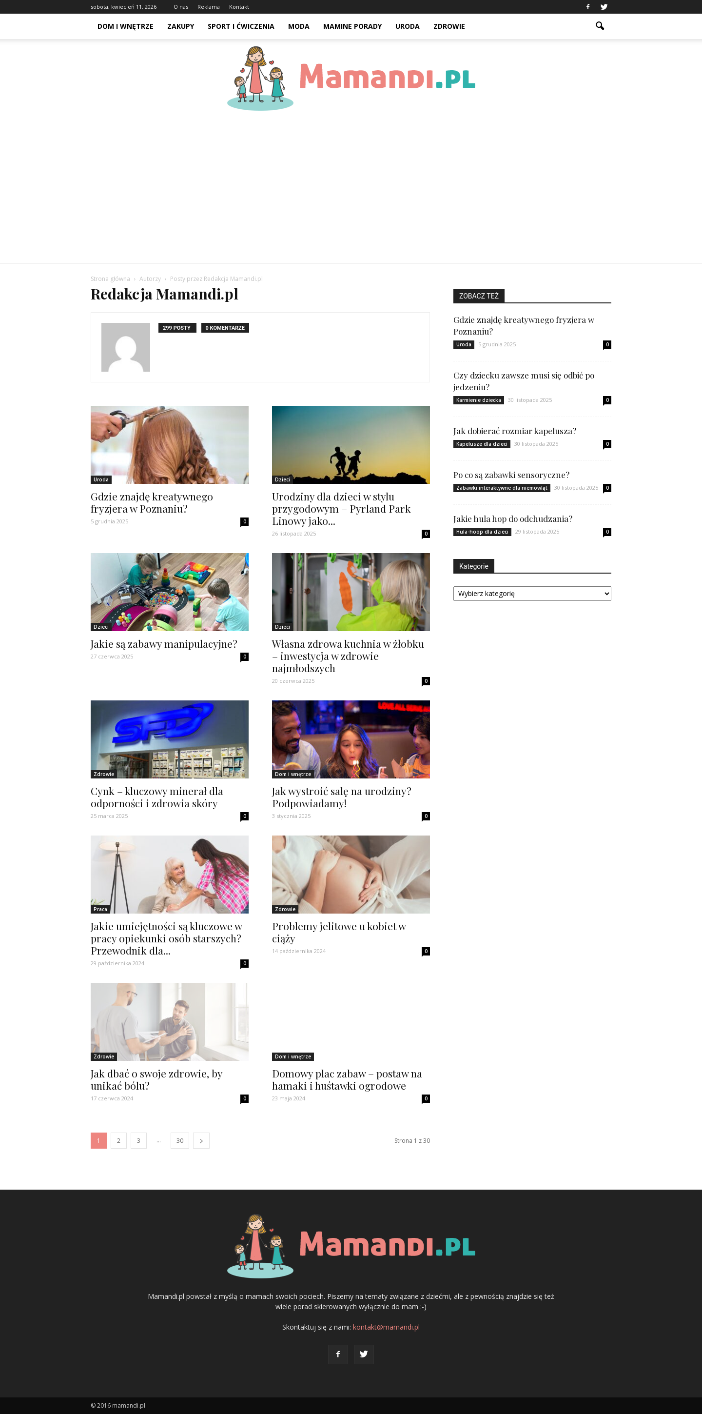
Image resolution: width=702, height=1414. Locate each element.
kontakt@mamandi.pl (386, 1327)
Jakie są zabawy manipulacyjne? (164, 643)
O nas (181, 6)
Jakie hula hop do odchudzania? (512, 518)
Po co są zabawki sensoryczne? (511, 474)
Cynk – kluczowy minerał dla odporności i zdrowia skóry (157, 797)
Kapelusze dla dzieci (481, 443)
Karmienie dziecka (478, 400)
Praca (100, 909)
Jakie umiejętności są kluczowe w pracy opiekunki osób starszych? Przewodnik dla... (166, 938)
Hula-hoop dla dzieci (482, 531)
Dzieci (282, 479)
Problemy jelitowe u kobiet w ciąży (339, 932)
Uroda (407, 26)
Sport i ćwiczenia (241, 26)
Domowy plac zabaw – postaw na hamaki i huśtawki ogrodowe (347, 1079)
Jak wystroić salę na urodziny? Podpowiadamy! (341, 797)
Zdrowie (449, 26)
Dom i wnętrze (126, 26)
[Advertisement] (351, 190)
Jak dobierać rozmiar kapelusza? (514, 430)
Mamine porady (352, 26)
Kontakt (239, 6)
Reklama (208, 6)
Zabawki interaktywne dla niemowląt (501, 487)
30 (179, 1140)
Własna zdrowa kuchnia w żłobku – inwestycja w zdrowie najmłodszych (348, 656)
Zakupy (180, 26)
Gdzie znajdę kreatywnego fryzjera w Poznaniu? (152, 502)
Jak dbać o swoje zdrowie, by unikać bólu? (156, 1079)
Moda (299, 26)
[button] (599, 26)
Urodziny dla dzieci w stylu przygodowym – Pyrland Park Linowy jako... (341, 508)
